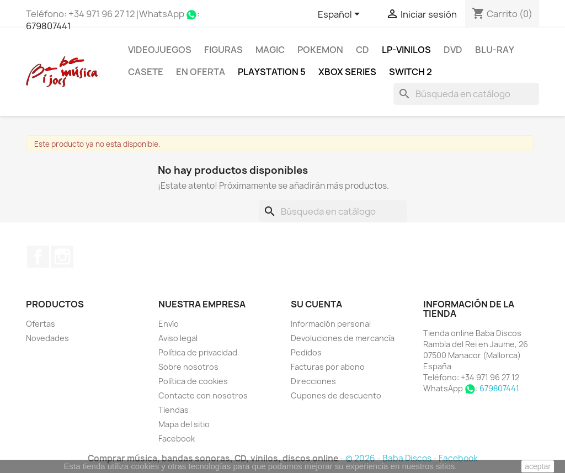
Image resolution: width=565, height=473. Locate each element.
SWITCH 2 (410, 72)
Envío (168, 323)
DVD (453, 50)
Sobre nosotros (188, 367)
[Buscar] (466, 94)
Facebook (38, 257)
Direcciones (313, 381)
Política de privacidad (197, 352)
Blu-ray (494, 50)
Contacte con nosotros (203, 395)
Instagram (62, 257)
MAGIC (270, 50)
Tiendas (173, 410)
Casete (145, 72)
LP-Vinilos (406, 50)
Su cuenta (316, 304)
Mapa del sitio (184, 424)
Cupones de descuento (336, 395)
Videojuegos (159, 50)
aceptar (538, 466)
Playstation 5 (272, 72)
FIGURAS (223, 50)
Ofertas (40, 323)
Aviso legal (178, 338)
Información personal (331, 323)
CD (362, 50)
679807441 (48, 26)
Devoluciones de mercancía (343, 338)
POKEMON (320, 50)
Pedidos (306, 352)
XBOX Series (347, 72)
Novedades (47, 338)
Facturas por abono (328, 367)
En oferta (200, 72)
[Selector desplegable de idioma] (341, 15)
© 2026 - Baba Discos (389, 458)
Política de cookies (193, 381)
